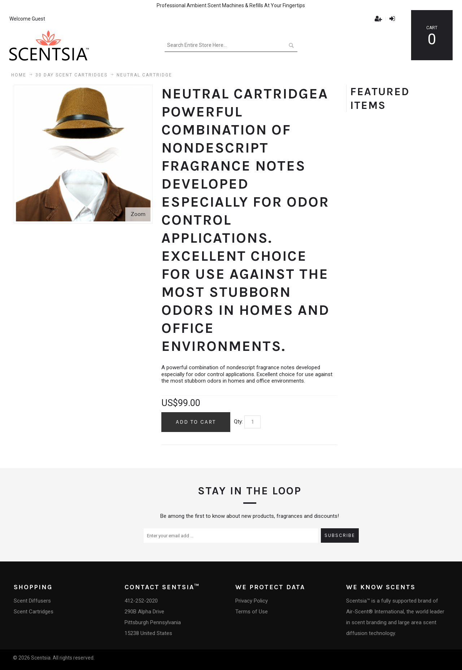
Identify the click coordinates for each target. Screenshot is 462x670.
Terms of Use (251, 611)
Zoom (138, 214)
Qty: (238, 421)
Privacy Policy (251, 601)
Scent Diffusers (32, 601)
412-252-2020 (141, 601)
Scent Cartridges (33, 611)
